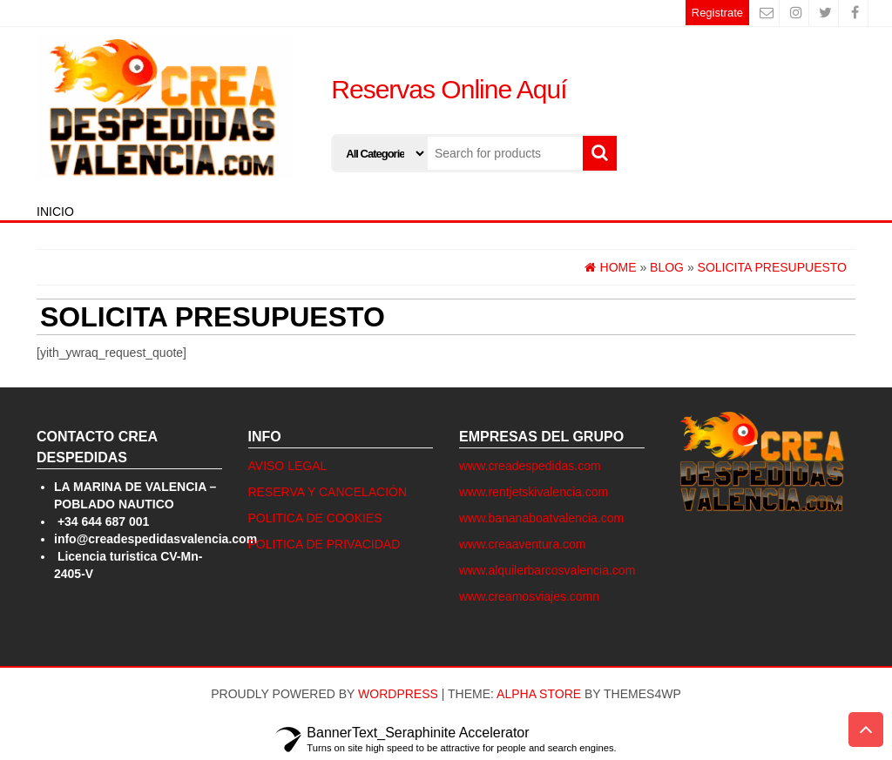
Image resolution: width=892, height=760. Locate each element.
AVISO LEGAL (288, 466)
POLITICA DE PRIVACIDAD (324, 544)
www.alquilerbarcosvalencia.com (547, 570)
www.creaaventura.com (522, 544)
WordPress (398, 694)
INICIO (55, 212)
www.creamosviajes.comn (529, 596)
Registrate (717, 12)
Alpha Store (539, 694)
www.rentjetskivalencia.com (533, 492)
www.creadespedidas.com (530, 466)
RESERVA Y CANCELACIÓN (328, 492)
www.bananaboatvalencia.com (541, 518)
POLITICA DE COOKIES (315, 518)
